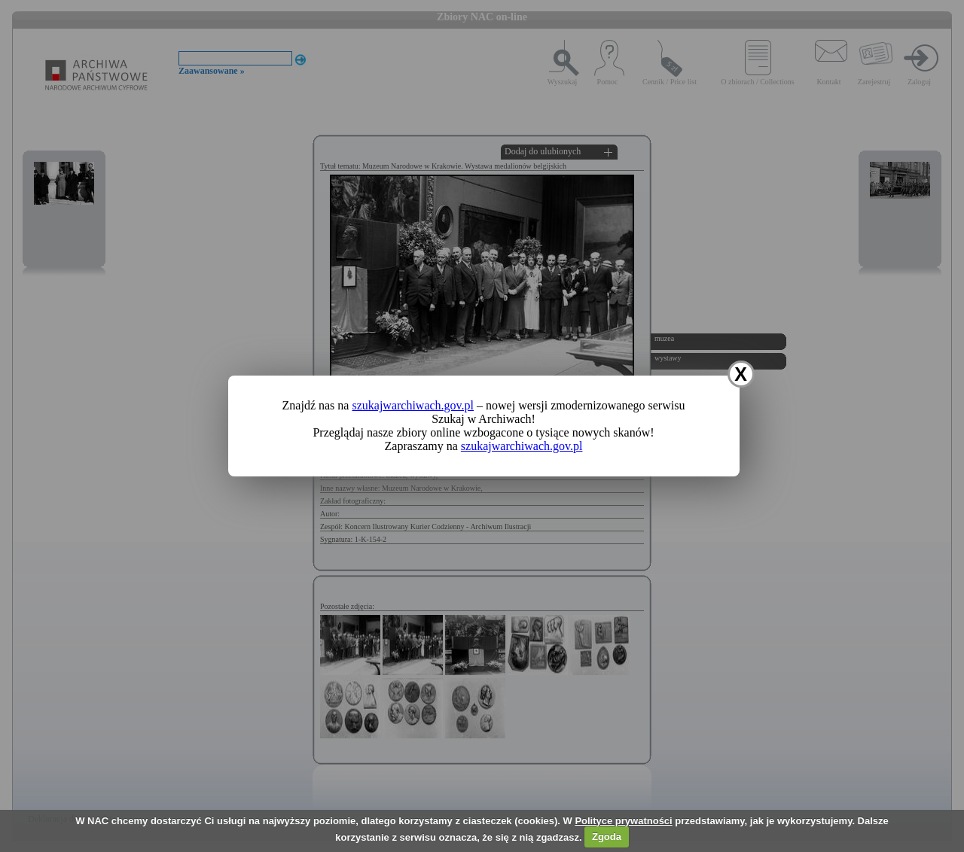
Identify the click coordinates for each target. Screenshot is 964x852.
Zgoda (606, 836)
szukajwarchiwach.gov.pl (413, 405)
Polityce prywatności (623, 820)
